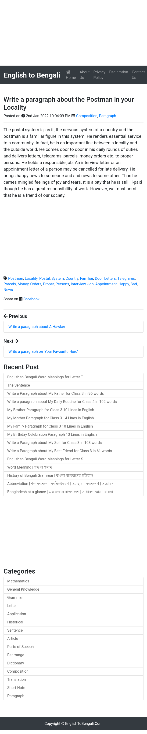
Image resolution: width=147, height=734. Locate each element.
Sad (134, 284)
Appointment (106, 284)
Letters (110, 278)
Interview (78, 284)
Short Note (16, 688)
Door (99, 278)
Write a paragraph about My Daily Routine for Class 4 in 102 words (62, 401)
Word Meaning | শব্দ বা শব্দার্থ (29, 467)
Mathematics (18, 581)
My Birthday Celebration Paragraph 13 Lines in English (52, 434)
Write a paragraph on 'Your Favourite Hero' (43, 351)
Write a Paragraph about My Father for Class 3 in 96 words (55, 393)
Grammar (15, 597)
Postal (44, 278)
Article (12, 638)
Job (90, 284)
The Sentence (18, 385)
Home (72, 75)
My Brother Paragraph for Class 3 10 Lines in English (50, 410)
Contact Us (138, 75)
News (8, 289)
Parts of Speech (20, 647)
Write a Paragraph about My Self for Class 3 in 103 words (54, 442)
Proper (48, 284)
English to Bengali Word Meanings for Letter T (45, 377)
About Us (85, 75)
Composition (86, 116)
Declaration (118, 72)
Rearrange (15, 655)
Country (72, 278)
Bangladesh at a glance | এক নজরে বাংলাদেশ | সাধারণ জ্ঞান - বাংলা (60, 492)
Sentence (15, 630)
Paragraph (107, 116)
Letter (12, 606)
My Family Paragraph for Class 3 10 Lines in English (50, 426)
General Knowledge (23, 589)
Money (23, 284)
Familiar (86, 278)
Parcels (10, 284)
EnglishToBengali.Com (84, 723)
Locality (31, 278)
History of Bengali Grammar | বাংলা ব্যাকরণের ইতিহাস (50, 475)
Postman (15, 278)
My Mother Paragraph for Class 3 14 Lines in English (50, 418)
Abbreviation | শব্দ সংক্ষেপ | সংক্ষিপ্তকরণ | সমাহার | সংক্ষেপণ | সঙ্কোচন (60, 483)
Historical (15, 622)
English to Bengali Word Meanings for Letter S (45, 459)
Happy (123, 284)
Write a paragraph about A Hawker (36, 326)
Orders (35, 284)
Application (16, 614)
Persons (62, 284)
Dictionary (15, 663)
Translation (16, 679)
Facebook (31, 299)
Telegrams (126, 278)
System (57, 278)
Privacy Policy (99, 75)
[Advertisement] (73, 33)
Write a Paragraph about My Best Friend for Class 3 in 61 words (59, 451)
